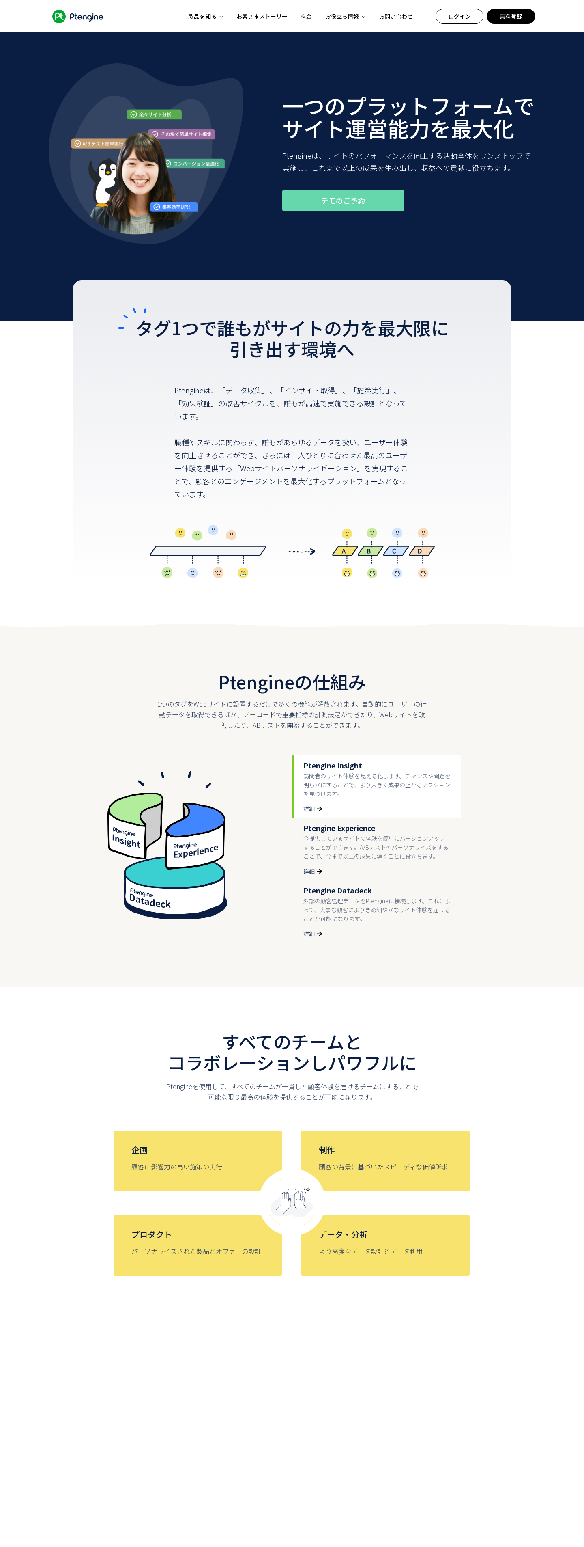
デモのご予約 (343, 200)
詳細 (312, 809)
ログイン (459, 16)
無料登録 (511, 16)
